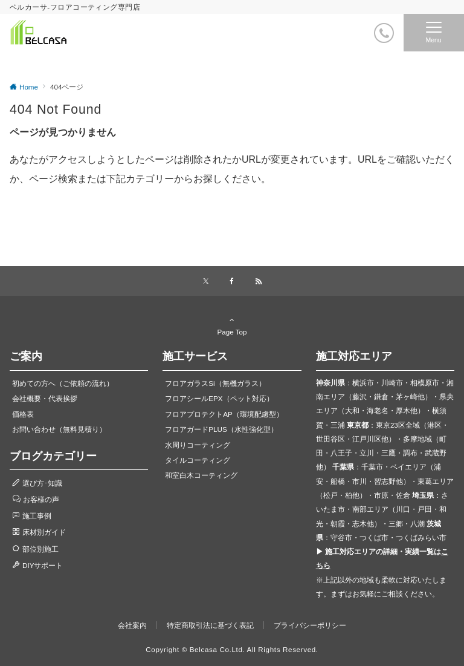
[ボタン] (359, 37)
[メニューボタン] (434, 32)
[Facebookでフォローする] (232, 282)
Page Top (232, 325)
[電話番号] (384, 33)
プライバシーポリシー (310, 625)
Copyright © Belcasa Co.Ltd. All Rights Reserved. (232, 649)
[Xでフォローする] (205, 282)
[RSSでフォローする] (258, 282)
